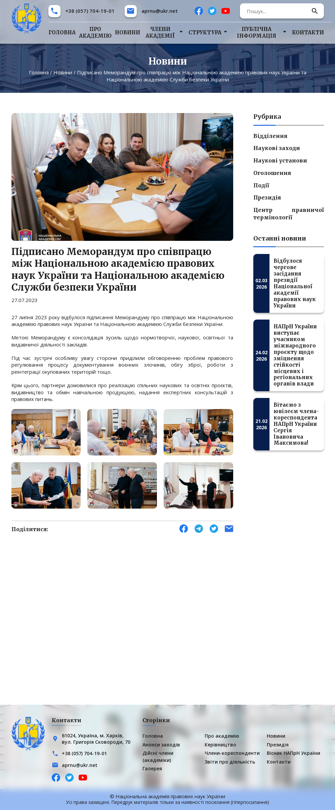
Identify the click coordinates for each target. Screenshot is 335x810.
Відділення (270, 136)
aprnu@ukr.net (159, 10)
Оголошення (272, 173)
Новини (127, 32)
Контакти (308, 32)
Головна (62, 32)
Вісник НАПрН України (293, 753)
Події (261, 185)
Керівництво (220, 744)
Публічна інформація (256, 32)
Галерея (152, 768)
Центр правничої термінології (288, 214)
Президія (267, 197)
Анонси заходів (161, 744)
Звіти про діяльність (230, 762)
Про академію (95, 32)
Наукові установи (280, 160)
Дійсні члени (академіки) (157, 756)
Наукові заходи (276, 148)
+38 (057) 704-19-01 (90, 10)
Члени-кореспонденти (232, 753)
